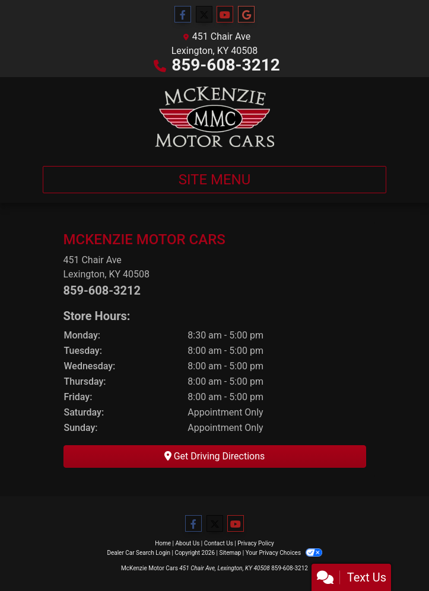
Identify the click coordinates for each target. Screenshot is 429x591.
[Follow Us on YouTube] (225, 15)
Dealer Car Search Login (138, 553)
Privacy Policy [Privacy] (255, 543)
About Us (188, 543)
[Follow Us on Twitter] (204, 15)
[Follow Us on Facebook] (182, 15)
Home (163, 543)
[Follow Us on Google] (246, 15)
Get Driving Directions (214, 456)
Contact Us (218, 543)
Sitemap (230, 553)
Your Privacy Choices (284, 553)
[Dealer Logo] (214, 117)
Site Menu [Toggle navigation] (215, 179)
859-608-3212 (225, 65)
